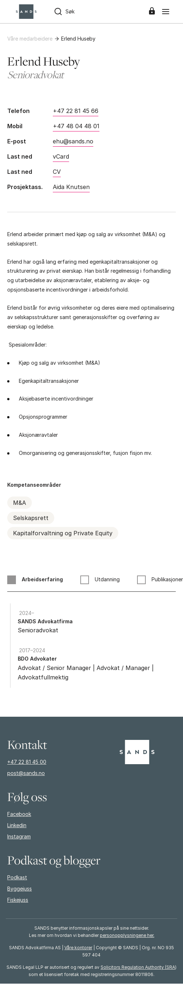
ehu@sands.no (73, 141)
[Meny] (166, 11)
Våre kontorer (78, 947)
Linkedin (16, 825)
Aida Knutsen (71, 186)
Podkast (17, 877)
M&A (19, 502)
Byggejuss (19, 888)
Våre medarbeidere (29, 38)
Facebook (19, 814)
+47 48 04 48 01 (76, 126)
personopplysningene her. (127, 935)
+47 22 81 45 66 (75, 110)
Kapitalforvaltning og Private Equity (62, 533)
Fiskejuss (17, 900)
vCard (61, 156)
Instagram (19, 836)
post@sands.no (26, 773)
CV (57, 171)
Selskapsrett (30, 518)
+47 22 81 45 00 (26, 762)
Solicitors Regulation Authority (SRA (138, 967)
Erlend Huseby (78, 38)
